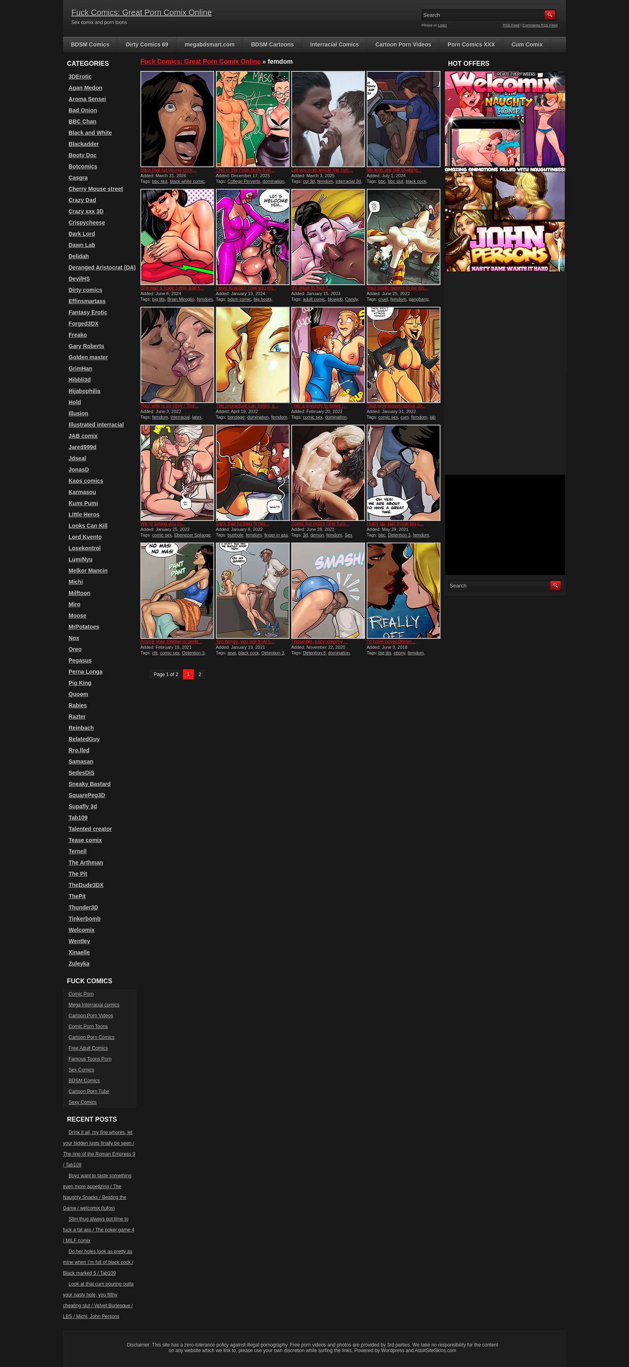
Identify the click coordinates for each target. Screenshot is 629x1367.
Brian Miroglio (180, 299)
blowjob (335, 299)
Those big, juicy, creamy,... (319, 641)
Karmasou (82, 492)
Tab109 (78, 817)
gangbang (418, 299)
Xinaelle (79, 952)
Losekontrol (85, 548)
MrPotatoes (84, 627)
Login (442, 25)
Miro (75, 604)
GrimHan (80, 368)
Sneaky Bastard (90, 784)
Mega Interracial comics (94, 1005)
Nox (74, 638)
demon (317, 535)
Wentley (79, 941)
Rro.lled (79, 750)
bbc (382, 181)
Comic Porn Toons (88, 1026)
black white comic (187, 181)
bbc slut (159, 181)
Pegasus (80, 660)
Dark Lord (82, 234)
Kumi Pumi (83, 503)
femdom (325, 181)
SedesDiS (82, 773)
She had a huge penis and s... (172, 288)
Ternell (78, 851)
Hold (75, 402)
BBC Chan (82, 121)
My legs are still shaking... (394, 170)
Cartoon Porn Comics (92, 1037)
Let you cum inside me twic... (322, 170)
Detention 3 (399, 535)
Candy (351, 299)
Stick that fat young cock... (168, 170)
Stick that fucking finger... (242, 524)
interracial (180, 417)
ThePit (77, 896)
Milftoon (79, 593)
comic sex (313, 417)
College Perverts (243, 181)
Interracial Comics (334, 44)
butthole (235, 535)
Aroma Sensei (87, 99)
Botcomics (83, 166)
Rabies (78, 705)
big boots (263, 299)
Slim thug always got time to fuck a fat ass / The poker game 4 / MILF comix (98, 1229)
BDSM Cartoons (272, 44)
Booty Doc (83, 155)
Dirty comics (85, 290)
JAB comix (83, 436)
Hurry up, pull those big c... (395, 524)
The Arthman (86, 862)
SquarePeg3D (87, 795)
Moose (77, 615)
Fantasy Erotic (88, 312)
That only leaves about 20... (396, 406)
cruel (383, 299)
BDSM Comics (90, 44)
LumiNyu (81, 559)
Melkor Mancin (88, 570)
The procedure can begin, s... (247, 406)
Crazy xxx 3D (86, 211)
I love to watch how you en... (246, 288)
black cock (416, 181)
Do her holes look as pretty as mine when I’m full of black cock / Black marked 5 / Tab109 (98, 1262)
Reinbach (81, 728)
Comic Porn (81, 994)
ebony (399, 652)
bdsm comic (239, 299)
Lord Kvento (85, 537)
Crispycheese (87, 222)
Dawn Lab (82, 245)
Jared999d (82, 447)
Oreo (75, 649)
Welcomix (82, 930)
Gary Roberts (86, 346)
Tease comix (85, 840)
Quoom (78, 694)
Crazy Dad (82, 200)
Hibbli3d (80, 380)
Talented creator (90, 829)
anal (231, 652)
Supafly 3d (83, 806)
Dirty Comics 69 (147, 44)
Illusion (78, 413)
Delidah (79, 256)
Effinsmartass (87, 301)
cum (404, 417)
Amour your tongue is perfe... (171, 641)
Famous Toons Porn (90, 1059)
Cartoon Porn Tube (89, 1091)
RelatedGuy (84, 739)
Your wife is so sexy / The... (169, 406)
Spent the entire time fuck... (320, 524)
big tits (158, 299)
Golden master (88, 357)
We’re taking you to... (163, 524)
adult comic (314, 299)
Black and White (90, 133)
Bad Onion (83, 110)
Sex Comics (81, 1070)
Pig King (80, 683)
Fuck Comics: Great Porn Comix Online (141, 12)
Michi (76, 582)
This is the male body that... (245, 170)
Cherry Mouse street (96, 189)
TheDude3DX (86, 885)
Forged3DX (84, 323)
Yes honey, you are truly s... (245, 641)
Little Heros (84, 514)
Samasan (81, 761)
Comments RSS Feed (540, 25)
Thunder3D (83, 907)
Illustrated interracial (96, 424)
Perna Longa (86, 671)
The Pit (78, 874)
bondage (236, 417)
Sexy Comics (83, 1102)
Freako (78, 335)
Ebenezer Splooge (192, 535)
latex (196, 417)
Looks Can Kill (88, 525)
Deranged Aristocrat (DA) (102, 267)
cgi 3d (308, 181)
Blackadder (84, 144)
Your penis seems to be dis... (397, 288)
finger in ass (276, 535)
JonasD (79, 469)
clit (154, 652)
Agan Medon (85, 88)
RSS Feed (511, 25)
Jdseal (77, 458)
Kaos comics (86, 481)
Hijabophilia (84, 391)
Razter (77, 716)
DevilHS (79, 278)
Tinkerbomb (85, 918)
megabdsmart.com (210, 44)
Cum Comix (527, 44)
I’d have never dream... (391, 641)
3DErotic (80, 76)
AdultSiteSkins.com (435, 1350)
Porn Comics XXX (471, 44)
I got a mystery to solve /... (319, 406)
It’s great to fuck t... (311, 288)
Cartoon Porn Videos (403, 44)
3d (305, 535)
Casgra (78, 177)
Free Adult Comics (88, 1048)
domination (273, 181)
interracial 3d (348, 181)
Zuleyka (79, 963)
